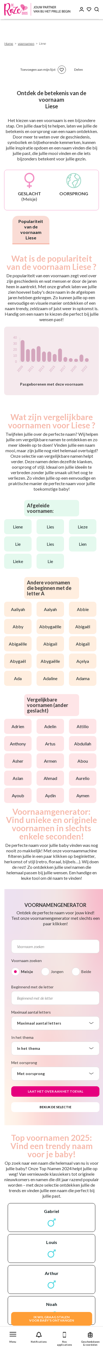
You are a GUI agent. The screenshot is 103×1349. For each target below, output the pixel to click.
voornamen (26, 43)
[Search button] (96, 9)
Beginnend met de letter (32, 987)
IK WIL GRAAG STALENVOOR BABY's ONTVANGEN (51, 1318)
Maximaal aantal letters (31, 1012)
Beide (86, 971)
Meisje (27, 971)
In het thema (22, 1037)
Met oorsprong (24, 1062)
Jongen (57, 971)
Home (8, 43)
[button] (13, 1336)
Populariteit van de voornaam (30, 229)
